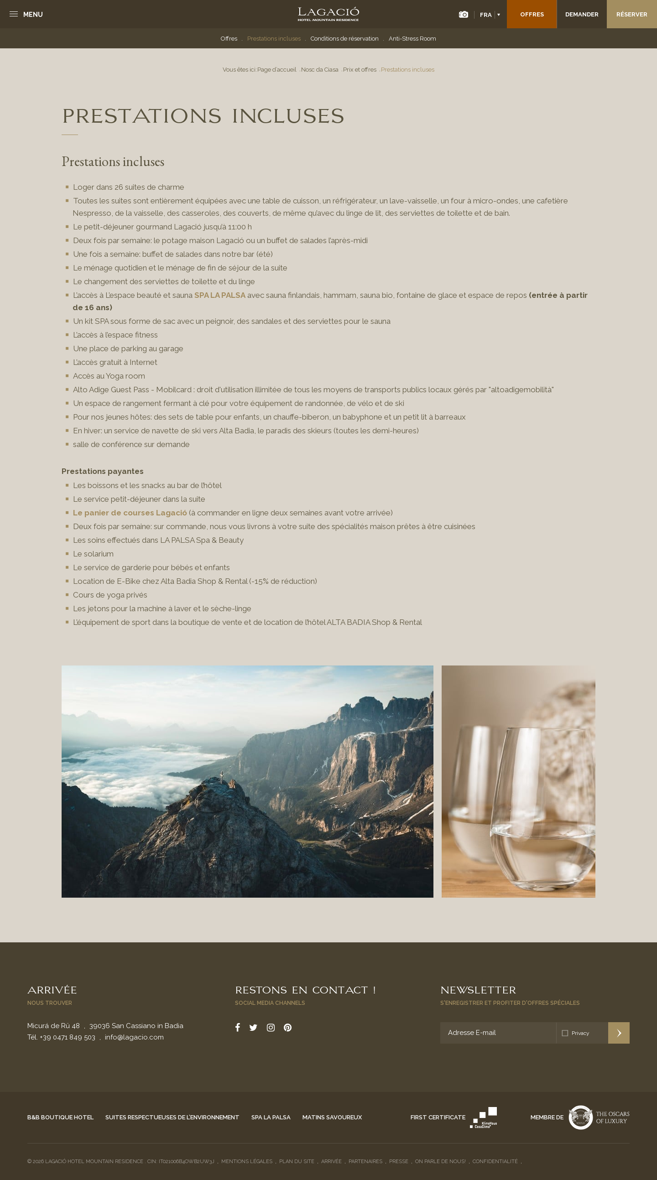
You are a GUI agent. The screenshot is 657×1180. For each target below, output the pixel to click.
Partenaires (365, 1161)
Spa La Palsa (271, 1117)
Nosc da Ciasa (320, 69)
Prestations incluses (274, 38)
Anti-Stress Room (412, 38)
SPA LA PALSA (219, 295)
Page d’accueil (277, 69)
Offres (532, 14)
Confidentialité (495, 1161)
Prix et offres (359, 69)
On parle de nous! (440, 1161)
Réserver (631, 14)
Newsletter (478, 989)
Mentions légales (246, 1161)
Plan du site (296, 1161)
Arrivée (52, 989)
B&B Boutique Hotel (60, 1117)
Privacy (580, 1033)
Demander (582, 14)
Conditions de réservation (345, 38)
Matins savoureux (332, 1117)
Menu (33, 14)
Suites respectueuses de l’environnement (172, 1117)
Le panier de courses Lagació (131, 512)
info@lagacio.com (134, 1037)
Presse (398, 1161)
